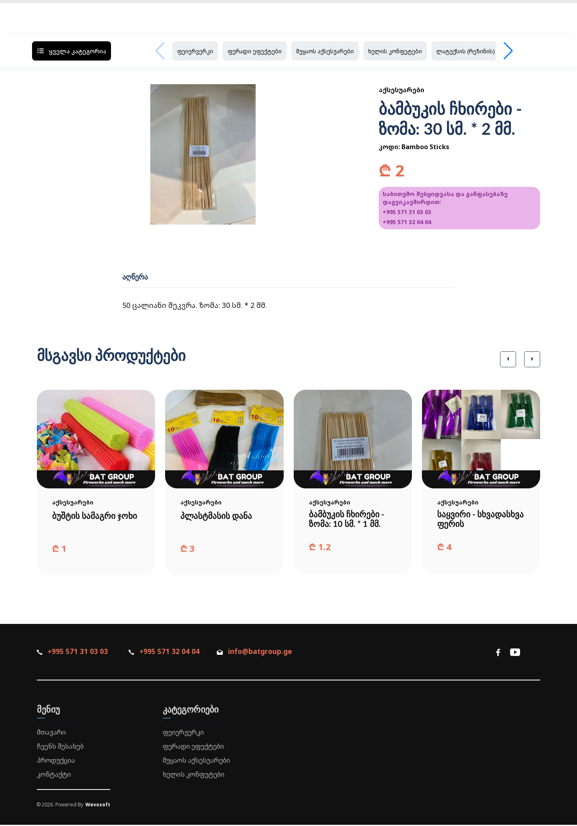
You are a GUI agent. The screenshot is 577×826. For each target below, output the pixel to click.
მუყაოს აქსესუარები (325, 51)
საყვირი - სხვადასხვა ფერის (476, 520)
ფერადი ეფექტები (255, 51)
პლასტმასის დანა (217, 515)
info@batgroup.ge (266, 653)
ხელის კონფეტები (395, 51)
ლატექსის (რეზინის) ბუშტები (478, 51)
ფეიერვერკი (195, 51)
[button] (508, 359)
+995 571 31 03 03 (407, 212)
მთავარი (51, 733)
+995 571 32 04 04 (407, 222)
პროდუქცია (56, 761)
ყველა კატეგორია (71, 51)
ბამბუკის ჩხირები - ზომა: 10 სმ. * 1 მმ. (348, 520)
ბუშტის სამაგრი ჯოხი (85, 520)
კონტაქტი (54, 775)
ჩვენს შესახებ (60, 747)
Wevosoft (97, 806)
